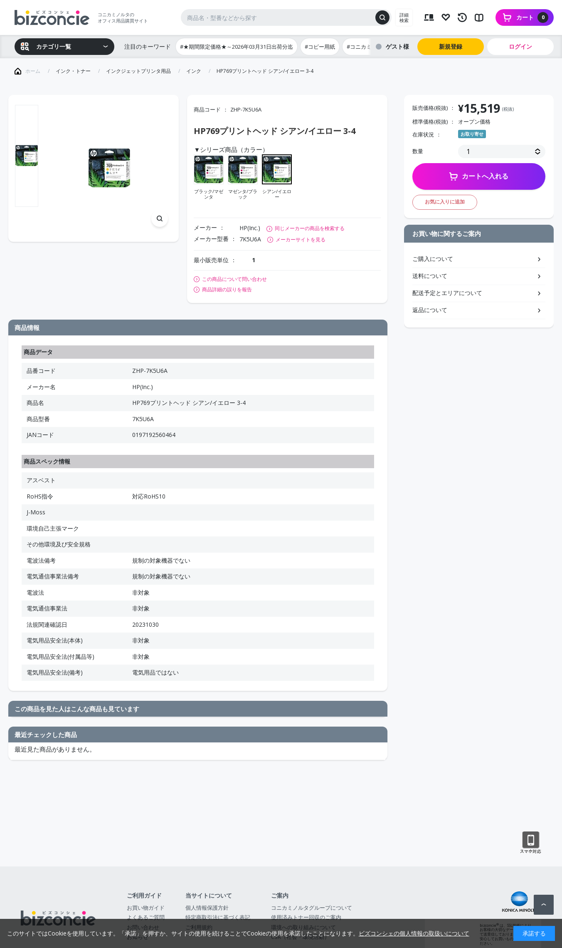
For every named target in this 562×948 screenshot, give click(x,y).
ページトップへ (544, 905)
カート (532, 17)
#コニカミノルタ (367, 46)
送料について (429, 276)
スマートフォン (530, 842)
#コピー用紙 (320, 46)
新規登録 (450, 46)
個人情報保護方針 (207, 907)
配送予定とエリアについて (447, 293)
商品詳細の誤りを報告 (227, 289)
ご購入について (432, 259)
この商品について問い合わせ (234, 279)
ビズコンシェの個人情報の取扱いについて (414, 933)
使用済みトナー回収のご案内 (306, 917)
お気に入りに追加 (445, 201)
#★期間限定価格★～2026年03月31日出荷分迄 (236, 46)
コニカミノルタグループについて (311, 907)
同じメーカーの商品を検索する (310, 228)
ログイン (520, 46)
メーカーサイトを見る (300, 239)
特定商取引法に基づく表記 (217, 917)
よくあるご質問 (146, 917)
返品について (429, 310)
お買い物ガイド (146, 907)
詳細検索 (404, 17)
